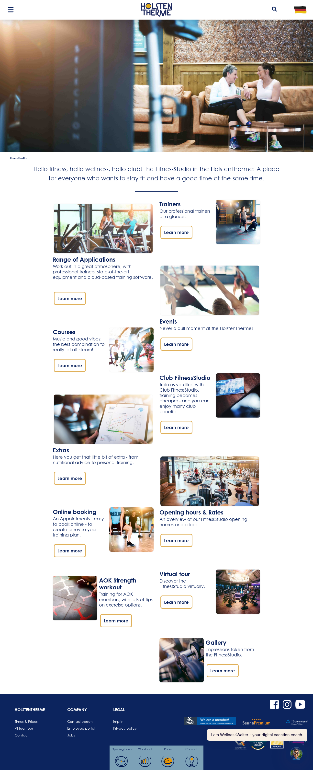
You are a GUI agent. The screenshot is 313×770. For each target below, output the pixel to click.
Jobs (71, 735)
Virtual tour (24, 728)
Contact (22, 735)
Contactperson (79, 721)
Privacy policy (125, 728)
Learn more (69, 298)
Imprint (119, 721)
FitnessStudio (18, 158)
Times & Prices (26, 721)
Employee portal (79, 728)
